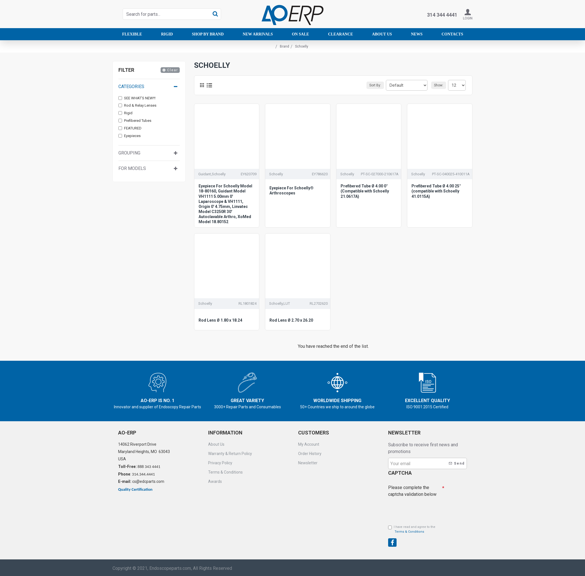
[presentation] (427, 508)
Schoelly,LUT (279, 303)
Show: (440, 85)
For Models (132, 168)
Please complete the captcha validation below (412, 489)
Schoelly (276, 174)
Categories (131, 86)
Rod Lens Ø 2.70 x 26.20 (291, 320)
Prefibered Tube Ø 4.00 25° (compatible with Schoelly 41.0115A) (436, 191)
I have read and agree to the (411, 529)
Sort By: (380, 85)
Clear (172, 70)
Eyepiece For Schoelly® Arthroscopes (291, 190)
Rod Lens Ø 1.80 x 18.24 (220, 320)
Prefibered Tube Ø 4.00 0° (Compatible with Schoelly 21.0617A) (365, 191)
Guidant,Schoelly (212, 174)
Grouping (129, 153)
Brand (284, 46)
